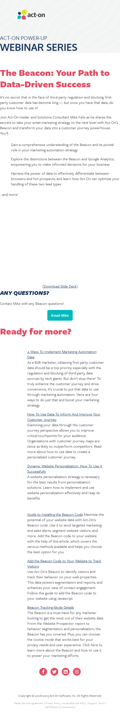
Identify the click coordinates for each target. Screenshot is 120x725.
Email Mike (60, 315)
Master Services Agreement (28, 703)
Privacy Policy (52, 703)
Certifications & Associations (60, 707)
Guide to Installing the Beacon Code (55, 514)
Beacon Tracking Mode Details (50, 607)
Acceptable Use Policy (74, 703)
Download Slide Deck (60, 286)
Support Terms (96, 703)
